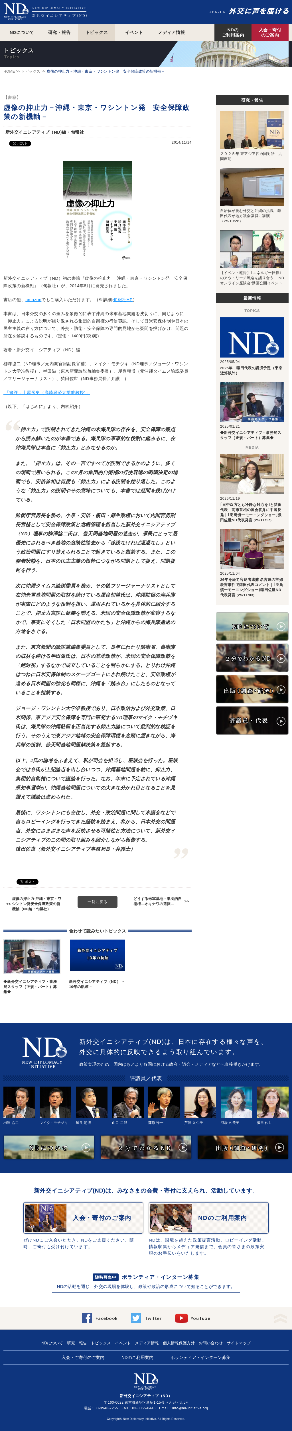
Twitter (153, 1318)
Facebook (107, 1318)
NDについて (22, 32)
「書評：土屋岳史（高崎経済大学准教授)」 (46, 392)
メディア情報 (171, 32)
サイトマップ (239, 1343)
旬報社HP (123, 299)
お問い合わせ (211, 1343)
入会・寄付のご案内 (270, 32)
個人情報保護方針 (179, 1343)
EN (223, 12)
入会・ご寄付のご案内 (83, 1357)
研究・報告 (59, 32)
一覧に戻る (98, 902)
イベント (134, 32)
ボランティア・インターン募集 (160, 1277)
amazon (33, 299)
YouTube (200, 1318)
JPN (214, 12)
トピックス (97, 32)
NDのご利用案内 (233, 32)
